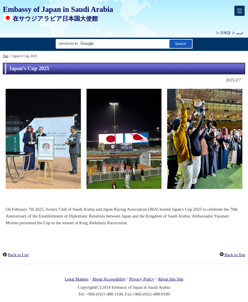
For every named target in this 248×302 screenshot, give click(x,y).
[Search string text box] (111, 44)
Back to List (18, 255)
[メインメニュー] (239, 11)
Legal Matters (77, 279)
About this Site (171, 279)
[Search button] (180, 44)
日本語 (225, 33)
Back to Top (235, 255)
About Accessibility (109, 279)
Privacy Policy (141, 279)
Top (5, 56)
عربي (240, 33)
